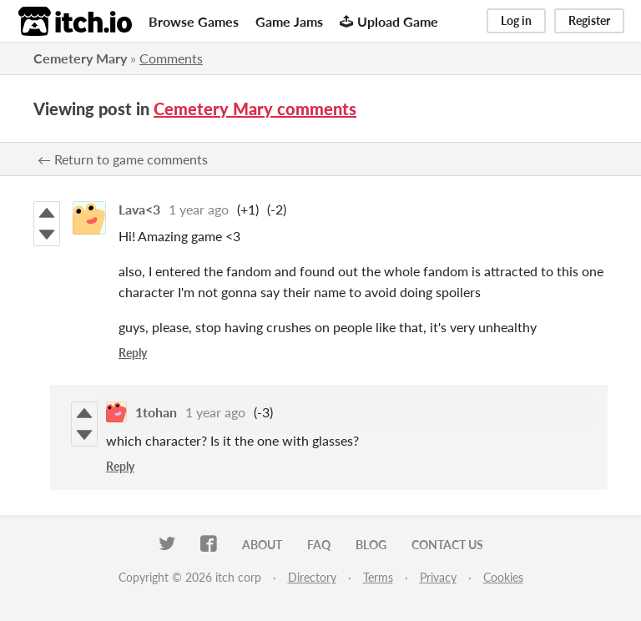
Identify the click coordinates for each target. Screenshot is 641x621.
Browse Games (194, 21)
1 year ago (199, 209)
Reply (133, 353)
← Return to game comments (123, 159)
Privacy (438, 577)
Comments (171, 58)
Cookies (503, 577)
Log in (516, 20)
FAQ (319, 545)
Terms (378, 577)
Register (589, 20)
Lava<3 (139, 209)
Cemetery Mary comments (255, 108)
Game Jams (289, 21)
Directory (312, 577)
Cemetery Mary (80, 58)
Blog (371, 545)
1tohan (156, 412)
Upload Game (389, 21)
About (262, 545)
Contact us (447, 545)
